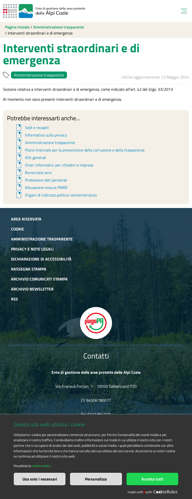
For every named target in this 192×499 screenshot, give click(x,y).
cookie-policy (41, 465)
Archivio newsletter (32, 289)
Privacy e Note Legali (32, 249)
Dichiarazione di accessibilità (41, 259)
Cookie (17, 229)
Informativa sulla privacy (40, 135)
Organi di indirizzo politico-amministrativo (55, 195)
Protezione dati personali (40, 180)
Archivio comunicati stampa (39, 279)
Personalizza (96, 479)
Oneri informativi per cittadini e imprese (53, 165)
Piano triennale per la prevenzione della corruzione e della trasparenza (79, 150)
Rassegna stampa (28, 269)
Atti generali (30, 157)
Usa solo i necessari (39, 479)
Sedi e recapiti (31, 127)
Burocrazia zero (33, 173)
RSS (14, 299)
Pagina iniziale (17, 27)
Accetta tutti (152, 479)
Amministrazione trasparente (58, 27)
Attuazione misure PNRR (41, 187)
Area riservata (26, 219)
